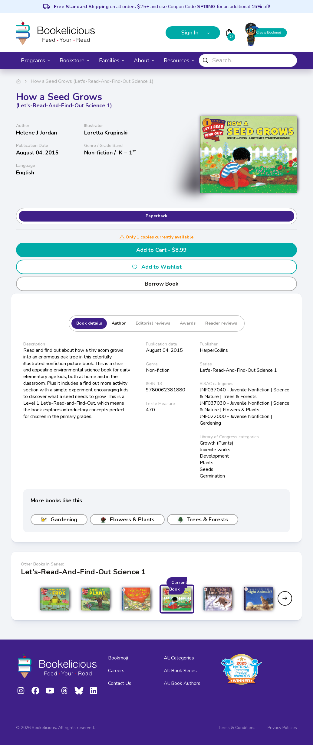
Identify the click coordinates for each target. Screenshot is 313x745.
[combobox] (248, 60)
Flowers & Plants (127, 519)
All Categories (179, 658)
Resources (179, 60)
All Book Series (180, 670)
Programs (35, 60)
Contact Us (119, 683)
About (144, 60)
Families (111, 60)
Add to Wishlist (157, 266)
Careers (116, 670)
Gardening (59, 519)
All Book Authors (182, 683)
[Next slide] (285, 598)
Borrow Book (156, 283)
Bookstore (74, 60)
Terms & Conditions (236, 727)
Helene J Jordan (36, 132)
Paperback (156, 216)
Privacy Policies (282, 727)
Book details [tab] (89, 323)
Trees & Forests (202, 519)
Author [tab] (119, 323)
